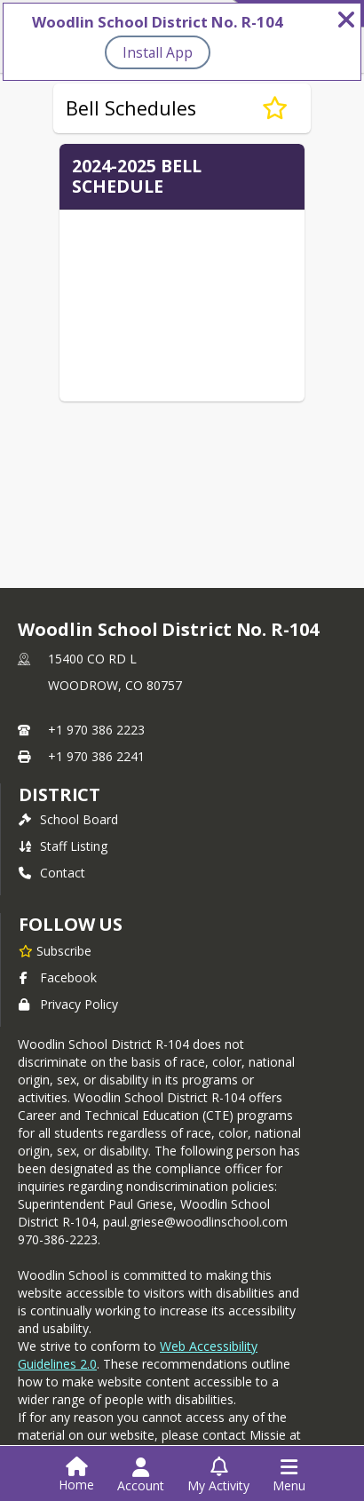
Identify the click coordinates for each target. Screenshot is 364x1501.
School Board (68, 819)
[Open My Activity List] (218, 1475)
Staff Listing (63, 846)
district (59, 794)
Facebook (58, 977)
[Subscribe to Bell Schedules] (274, 108)
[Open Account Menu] (140, 1475)
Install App (158, 52)
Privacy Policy (68, 1004)
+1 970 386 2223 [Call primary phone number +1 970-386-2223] (96, 729)
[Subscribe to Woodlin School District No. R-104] (55, 950)
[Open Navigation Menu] (289, 1475)
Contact (52, 872)
